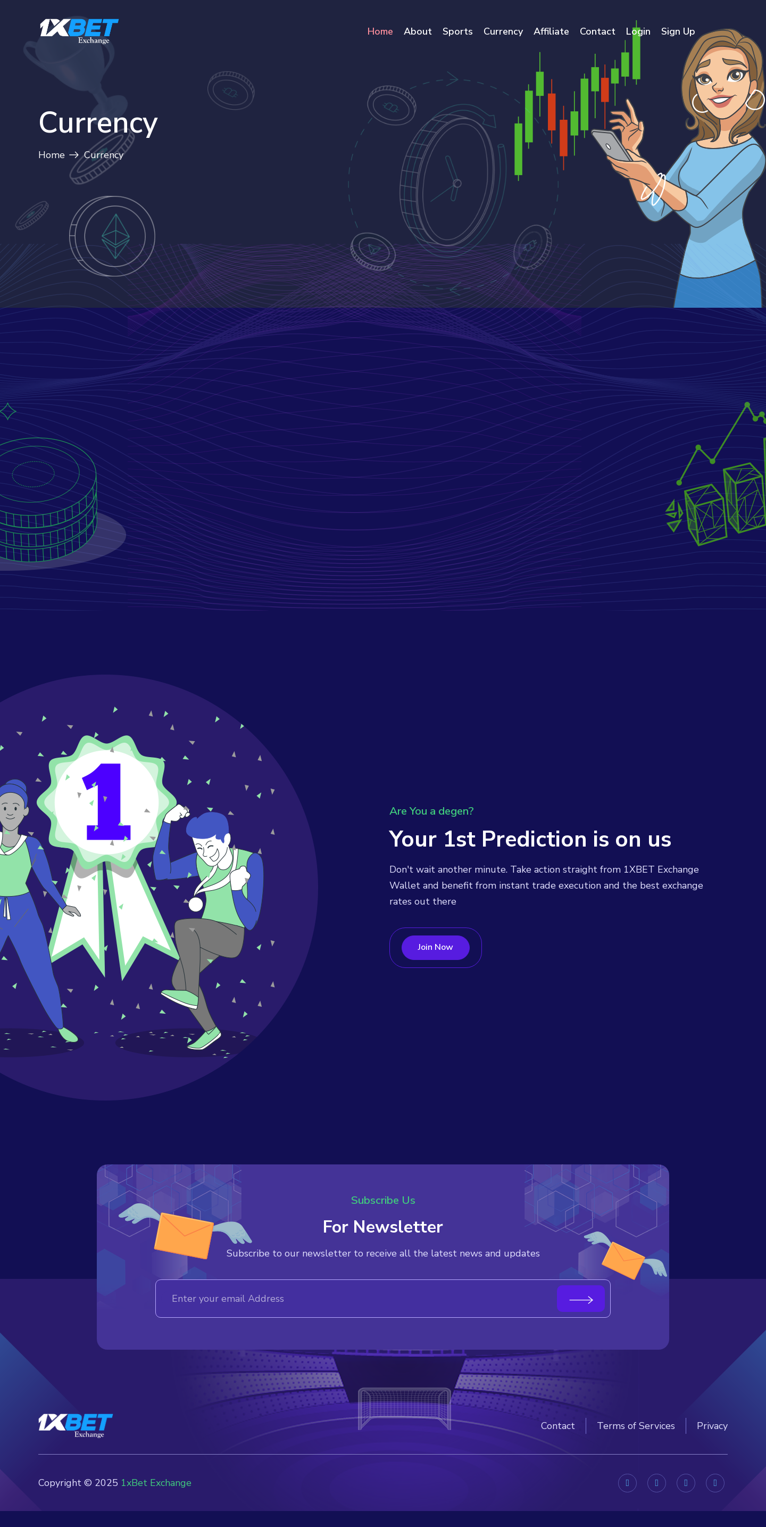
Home (380, 31)
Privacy (712, 1448)
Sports (458, 31)
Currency (503, 31)
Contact (597, 31)
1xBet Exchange (156, 1502)
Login (638, 31)
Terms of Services (636, 1448)
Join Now (438, 985)
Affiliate (551, 31)
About (418, 31)
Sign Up (678, 31)
